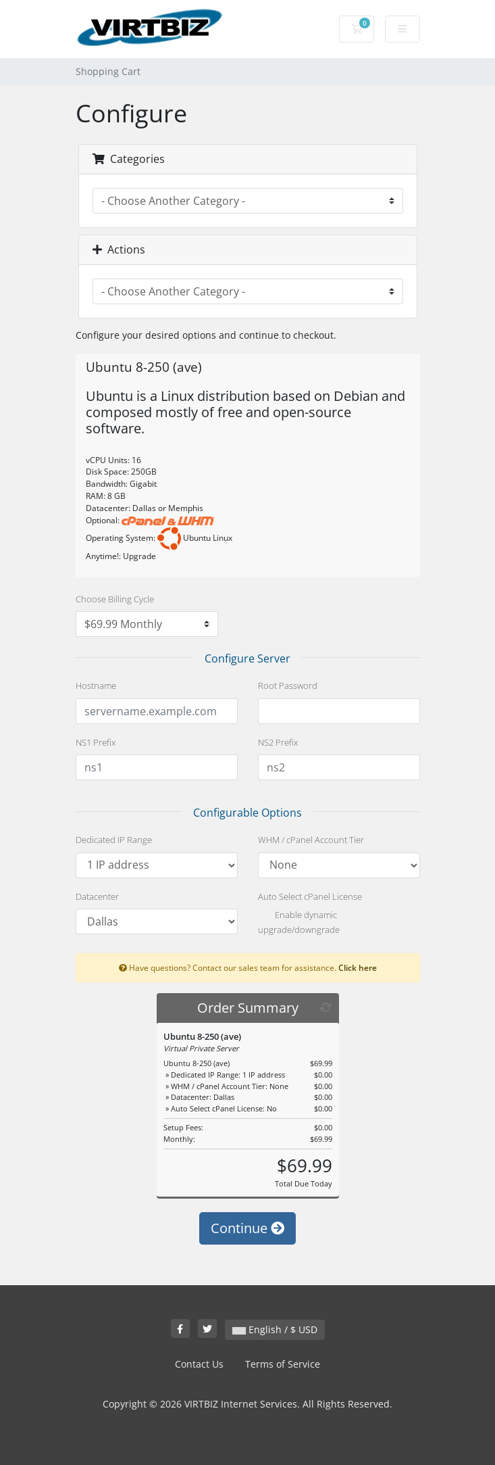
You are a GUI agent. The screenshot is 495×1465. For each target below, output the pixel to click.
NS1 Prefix (95, 742)
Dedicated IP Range (114, 840)
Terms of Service (282, 1364)
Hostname (96, 685)
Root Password (287, 685)
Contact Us (199, 1364)
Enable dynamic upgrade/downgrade (299, 922)
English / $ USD (274, 1329)
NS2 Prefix (278, 742)
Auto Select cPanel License (310, 896)
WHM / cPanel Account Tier (311, 840)
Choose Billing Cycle (115, 599)
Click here (357, 967)
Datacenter (97, 896)
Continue (247, 1228)
